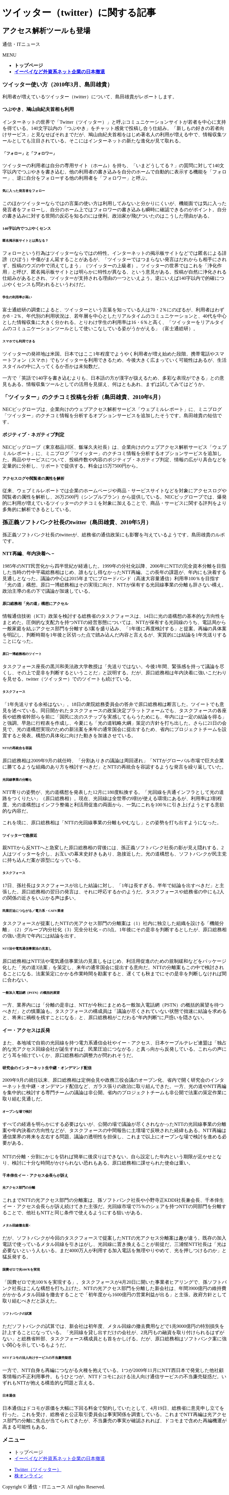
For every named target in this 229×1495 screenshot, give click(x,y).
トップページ (28, 1452)
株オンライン (28, 1475)
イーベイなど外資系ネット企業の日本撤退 (59, 1458)
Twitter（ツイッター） (37, 1469)
